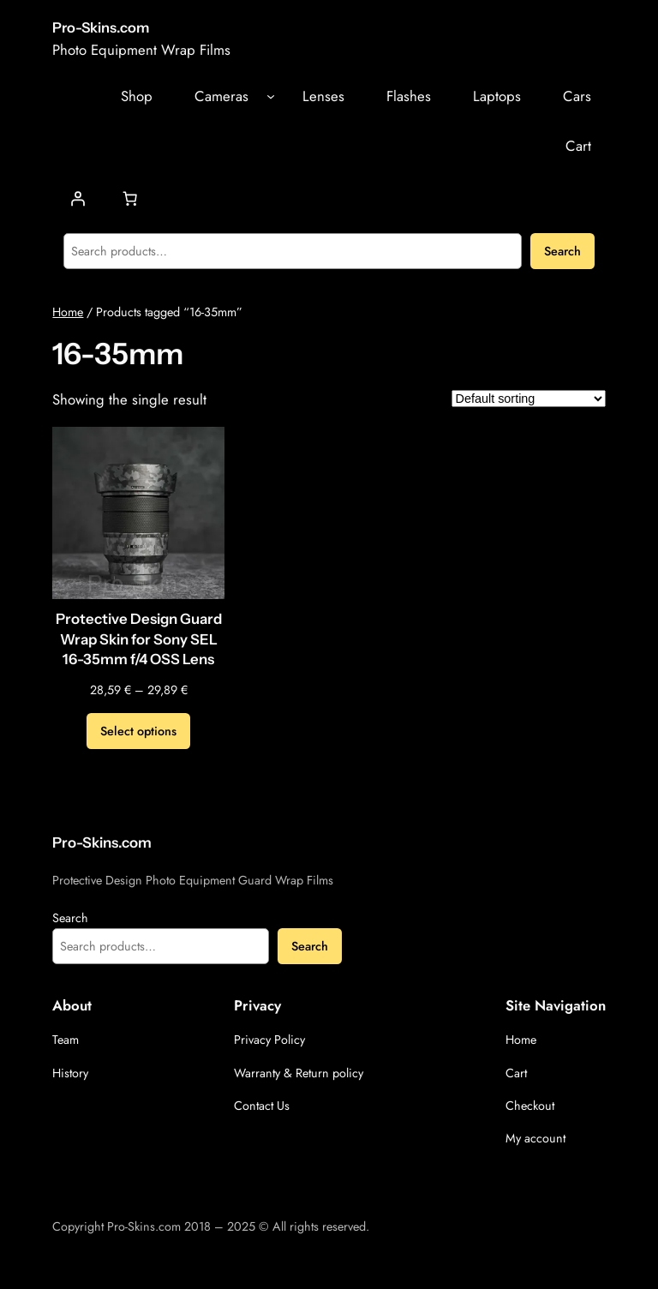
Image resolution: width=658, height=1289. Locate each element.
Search (562, 251)
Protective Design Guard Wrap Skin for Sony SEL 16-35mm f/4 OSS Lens (139, 639)
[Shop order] (529, 398)
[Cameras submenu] (270, 96)
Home (67, 312)
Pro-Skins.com (100, 27)
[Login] (78, 199)
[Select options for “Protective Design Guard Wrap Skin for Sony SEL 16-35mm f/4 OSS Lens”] (138, 731)
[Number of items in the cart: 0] (130, 199)
